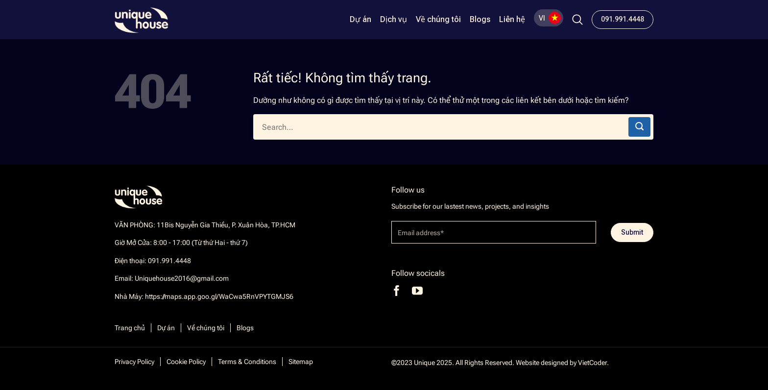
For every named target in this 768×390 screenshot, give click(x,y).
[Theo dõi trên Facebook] (396, 290)
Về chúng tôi (438, 20)
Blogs (480, 20)
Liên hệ (512, 20)
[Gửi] (639, 127)
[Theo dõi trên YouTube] (417, 290)
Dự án (360, 20)
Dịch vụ (393, 20)
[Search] (577, 19)
